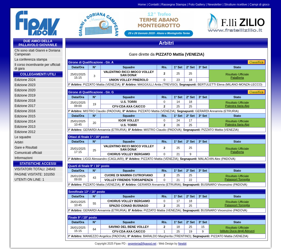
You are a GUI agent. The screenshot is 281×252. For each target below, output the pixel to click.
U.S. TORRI (129, 101)
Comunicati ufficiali (28, 153)
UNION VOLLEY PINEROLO (128, 79)
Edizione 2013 (25, 127)
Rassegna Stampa (173, 4)
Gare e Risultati (26, 147)
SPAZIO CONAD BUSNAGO (128, 205)
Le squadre (23, 137)
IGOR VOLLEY (128, 120)
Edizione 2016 (25, 111)
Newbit (182, 243)
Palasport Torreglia (237, 179)
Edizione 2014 (25, 121)
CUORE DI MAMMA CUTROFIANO (129, 175)
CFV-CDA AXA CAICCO (128, 106)
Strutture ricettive (235, 4)
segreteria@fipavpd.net (142, 243)
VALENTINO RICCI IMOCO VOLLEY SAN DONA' (128, 73)
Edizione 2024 (25, 80)
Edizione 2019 (25, 95)
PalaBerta (237, 77)
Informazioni (23, 158)
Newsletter (214, 4)
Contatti (153, 4)
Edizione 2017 (25, 106)
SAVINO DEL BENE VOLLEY (129, 226)
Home (142, 4)
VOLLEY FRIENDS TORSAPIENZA (129, 180)
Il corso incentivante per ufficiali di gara (37, 66)
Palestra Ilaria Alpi (237, 105)
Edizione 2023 (25, 85)
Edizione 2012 (25, 132)
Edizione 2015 (25, 116)
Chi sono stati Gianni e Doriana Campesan (37, 52)
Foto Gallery (197, 4)
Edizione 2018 (25, 101)
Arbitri (19, 142)
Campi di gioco (259, 4)
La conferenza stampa (31, 59)
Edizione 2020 (25, 90)
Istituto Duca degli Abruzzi (237, 231)
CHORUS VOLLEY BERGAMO (128, 154)
